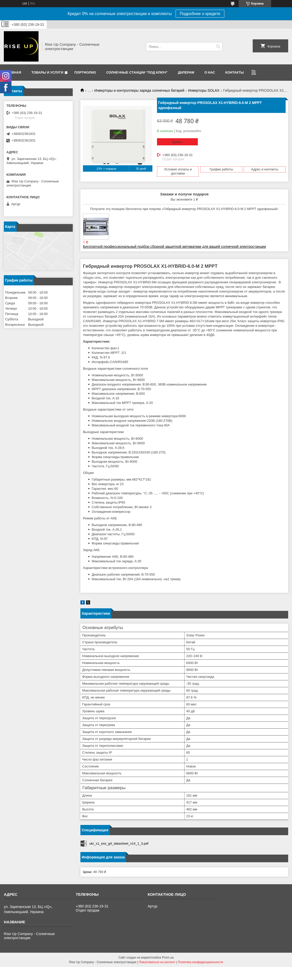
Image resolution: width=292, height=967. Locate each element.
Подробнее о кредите (200, 13)
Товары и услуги (47, 72)
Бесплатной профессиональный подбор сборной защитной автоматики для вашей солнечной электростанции (174, 246)
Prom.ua (168, 957)
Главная (13, 72)
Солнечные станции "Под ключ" (136, 72)
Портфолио (85, 72)
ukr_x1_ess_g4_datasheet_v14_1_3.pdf (118, 843)
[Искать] (218, 46)
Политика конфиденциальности (200, 962)
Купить (177, 142)
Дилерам (186, 72)
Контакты (234, 72)
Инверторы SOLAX (204, 90)
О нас (209, 72)
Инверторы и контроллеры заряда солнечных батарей (139, 90)
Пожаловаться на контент (157, 962)
